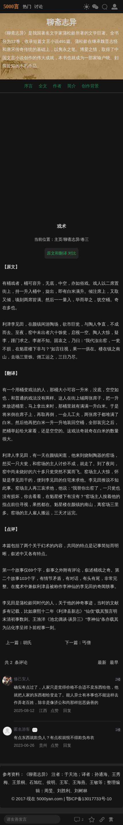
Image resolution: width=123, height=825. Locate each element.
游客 (35, 730)
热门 (27, 6)
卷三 (85, 239)
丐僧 (86, 642)
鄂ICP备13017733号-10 (89, 798)
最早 (114, 662)
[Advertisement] (61, 156)
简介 (71, 85)
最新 (102, 662)
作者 (57, 85)
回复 (67, 710)
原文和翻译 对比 (61, 253)
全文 (43, 85)
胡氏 (27, 642)
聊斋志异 (72, 239)
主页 (58, 239)
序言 (28, 85)
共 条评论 (16, 662)
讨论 (38, 6)
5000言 (11, 6)
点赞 (55, 710)
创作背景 (90, 85)
